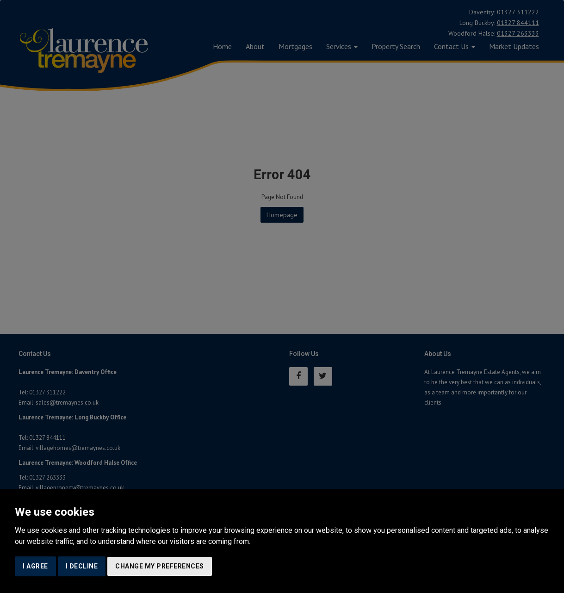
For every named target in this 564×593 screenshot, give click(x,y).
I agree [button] (35, 566)
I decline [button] (82, 566)
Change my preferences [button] (159, 566)
